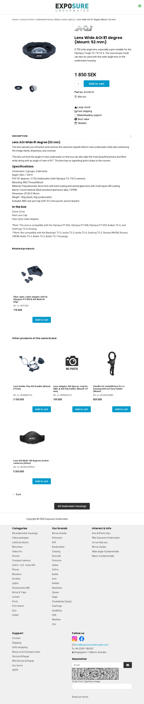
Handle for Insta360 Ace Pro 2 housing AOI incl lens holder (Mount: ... (108, 388)
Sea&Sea (57, 610)
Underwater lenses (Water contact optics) (55, 19)
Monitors (16, 574)
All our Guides (99, 547)
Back (16, 494)
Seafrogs (57, 606)
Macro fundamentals (103, 556)
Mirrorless (17, 547)
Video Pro (17, 551)
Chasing (56, 551)
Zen (54, 624)
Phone (15, 569)
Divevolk (56, 556)
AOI (54, 542)
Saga (55, 596)
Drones (16, 556)
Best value (81, 119)
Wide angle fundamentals (105, 551)
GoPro (55, 569)
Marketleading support (89, 115)
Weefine (56, 619)
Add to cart (96, 83)
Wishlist (80, 123)
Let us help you (100, 542)
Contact (16, 638)
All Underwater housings (72, 506)
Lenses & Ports (27, 19)
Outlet (15, 615)
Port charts (18, 606)
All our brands (59, 533)
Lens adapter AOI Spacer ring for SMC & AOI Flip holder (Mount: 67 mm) (70, 388)
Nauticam (57, 588)
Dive (14, 610)
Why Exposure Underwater (106, 537)
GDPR (15, 670)
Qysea (55, 592)
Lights (15, 583)
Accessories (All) (21, 588)
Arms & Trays (19, 592)
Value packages (20, 537)
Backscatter (58, 547)
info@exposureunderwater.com (92, 644)
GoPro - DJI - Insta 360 (23, 565)
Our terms (17, 665)
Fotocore (56, 560)
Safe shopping (19, 647)
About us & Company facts (26, 652)
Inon (54, 578)
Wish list (80, 96)
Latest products (20, 542)
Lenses (16, 596)
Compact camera (21, 560)
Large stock (83, 107)
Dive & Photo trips (101, 533)
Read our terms (80, 697)
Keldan (55, 583)
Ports (15, 601)
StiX (54, 615)
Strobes (16, 578)
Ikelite (55, 574)
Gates (55, 565)
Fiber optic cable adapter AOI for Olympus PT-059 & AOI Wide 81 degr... (30, 299)
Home (15, 19)
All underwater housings (25, 533)
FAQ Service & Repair (23, 661)
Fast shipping (84, 111)
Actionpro (57, 537)
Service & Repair (20, 656)
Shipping (16, 642)
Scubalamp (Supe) (62, 601)
